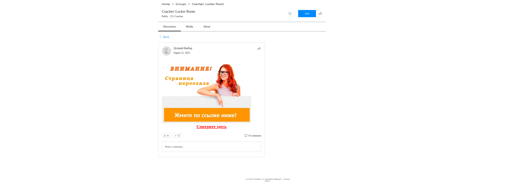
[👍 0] (166, 135)
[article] (211, 100)
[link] (169, 26)
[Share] (259, 48)
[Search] (290, 13)
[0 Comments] (252, 136)
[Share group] (320, 13)
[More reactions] (177, 135)
